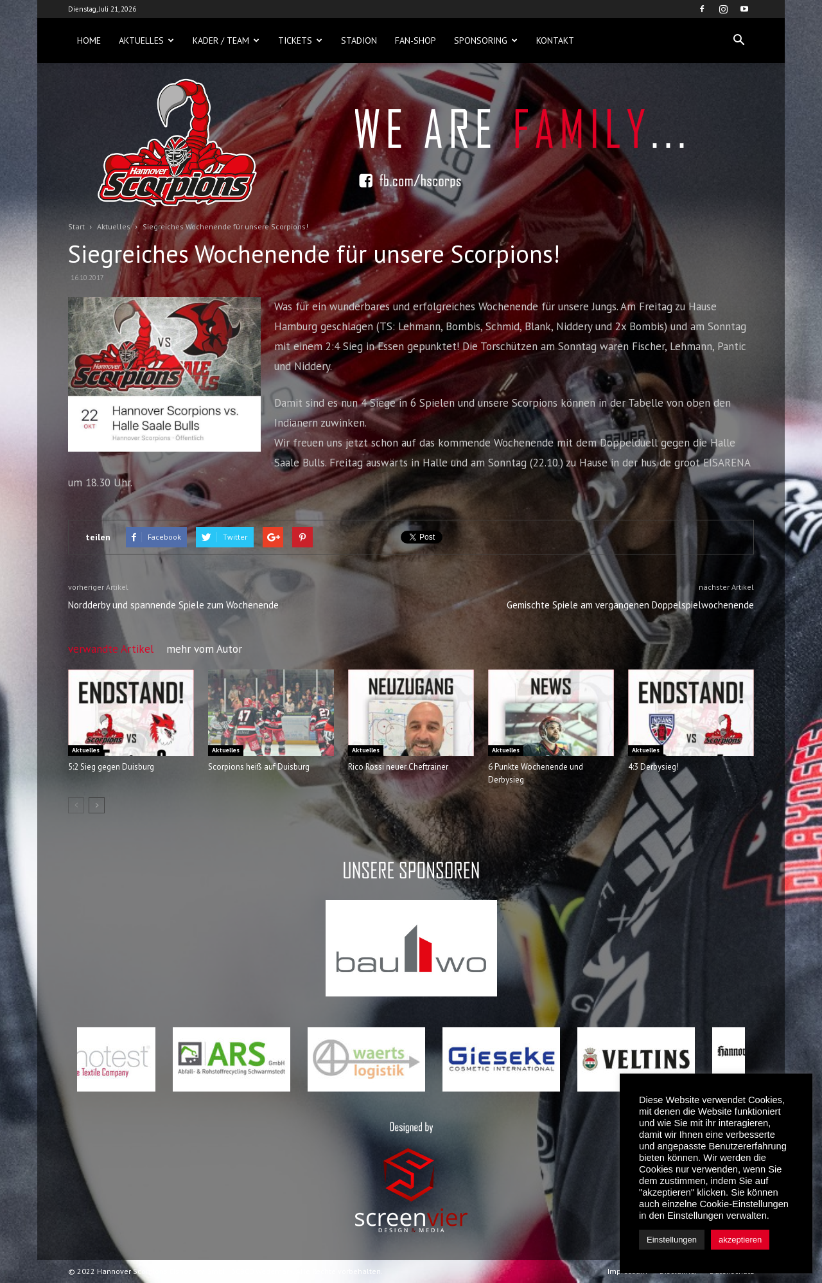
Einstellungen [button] (672, 1239)
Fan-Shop (415, 40)
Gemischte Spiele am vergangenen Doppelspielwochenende (630, 605)
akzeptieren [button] (740, 1239)
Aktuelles (146, 40)
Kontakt (555, 40)
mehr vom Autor (204, 649)
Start (76, 226)
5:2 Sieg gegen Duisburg (111, 766)
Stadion (359, 40)
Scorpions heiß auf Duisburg (259, 766)
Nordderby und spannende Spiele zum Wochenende (173, 605)
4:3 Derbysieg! (653, 766)
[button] (738, 40)
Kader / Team (226, 40)
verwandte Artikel (110, 649)
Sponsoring (486, 40)
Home (89, 40)
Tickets (300, 40)
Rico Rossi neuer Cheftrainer (398, 766)
